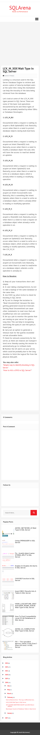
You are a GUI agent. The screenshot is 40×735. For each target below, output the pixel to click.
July (8, 686)
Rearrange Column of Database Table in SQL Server (21, 709)
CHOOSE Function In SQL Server (25, 579)
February (10, 697)
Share (20, 383)
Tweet (20, 376)
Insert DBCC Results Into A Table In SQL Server (25, 592)
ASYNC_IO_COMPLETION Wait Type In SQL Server (25, 630)
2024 (6, 663)
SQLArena (20, 7)
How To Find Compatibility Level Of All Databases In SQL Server (25, 618)
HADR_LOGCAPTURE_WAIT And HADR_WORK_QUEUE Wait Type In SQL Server (25, 605)
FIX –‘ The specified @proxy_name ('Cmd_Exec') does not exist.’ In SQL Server (26, 644)
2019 (6, 678)
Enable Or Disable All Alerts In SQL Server (26, 567)
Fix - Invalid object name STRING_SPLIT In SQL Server (25, 555)
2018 (6, 682)
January (9, 713)
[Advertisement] (20, 45)
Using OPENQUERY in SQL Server (25, 541)
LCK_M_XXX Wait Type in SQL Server (16, 702)
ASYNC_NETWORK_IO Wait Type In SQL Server (25, 529)
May (8, 690)
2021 (6, 671)
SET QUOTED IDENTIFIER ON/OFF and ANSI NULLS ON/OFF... (20, 705)
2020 (6, 675)
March (9, 693)
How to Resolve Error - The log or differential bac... (20, 700)
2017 (6, 718)
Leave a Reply (9, 75)
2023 (6, 667)
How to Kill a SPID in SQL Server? (17, 370)
